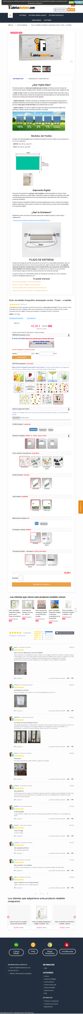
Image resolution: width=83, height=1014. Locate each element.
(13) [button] (43, 631)
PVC (36, 523)
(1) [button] (42, 633)
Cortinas (47, 20)
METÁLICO (44, 523)
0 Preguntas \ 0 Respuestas (17, 635)
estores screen (48, 990)
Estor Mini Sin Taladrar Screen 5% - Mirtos (27, 612)
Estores (22, 15)
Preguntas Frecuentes (17, 318)
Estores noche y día (40, 287)
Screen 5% (43, 429)
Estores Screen (28, 287)
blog (45, 993)
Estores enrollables (24, 284)
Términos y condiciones (51, 1001)
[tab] (41, 79)
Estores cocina (16, 290)
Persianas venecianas (40, 290)
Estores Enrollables (37, 15)
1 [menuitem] (40, 894)
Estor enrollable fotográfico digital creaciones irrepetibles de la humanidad (55, 614)
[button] (64, 632)
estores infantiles (49, 987)
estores (46, 976)
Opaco (51, 429)
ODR (45, 968)
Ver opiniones (32, 318)
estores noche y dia (50, 985)
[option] (15, 610)
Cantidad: (15, 578)
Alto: (37, 353)
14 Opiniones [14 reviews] (23, 304)
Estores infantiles (27, 290)
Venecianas (36, 20)
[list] (44, 669)
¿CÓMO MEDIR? (21, 357)
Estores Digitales (56, 15)
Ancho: (14, 353)
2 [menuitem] (42, 894)
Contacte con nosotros (51, 1004)
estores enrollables (50, 979)
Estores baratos (35, 284)
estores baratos (49, 982)
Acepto (71, 2)
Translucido (33, 429)
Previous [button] (7, 608)
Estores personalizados (19, 282)
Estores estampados (34, 282)
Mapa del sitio (48, 1007)
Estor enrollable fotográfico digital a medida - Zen (68, 612)
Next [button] (76, 608)
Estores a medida (17, 287)
